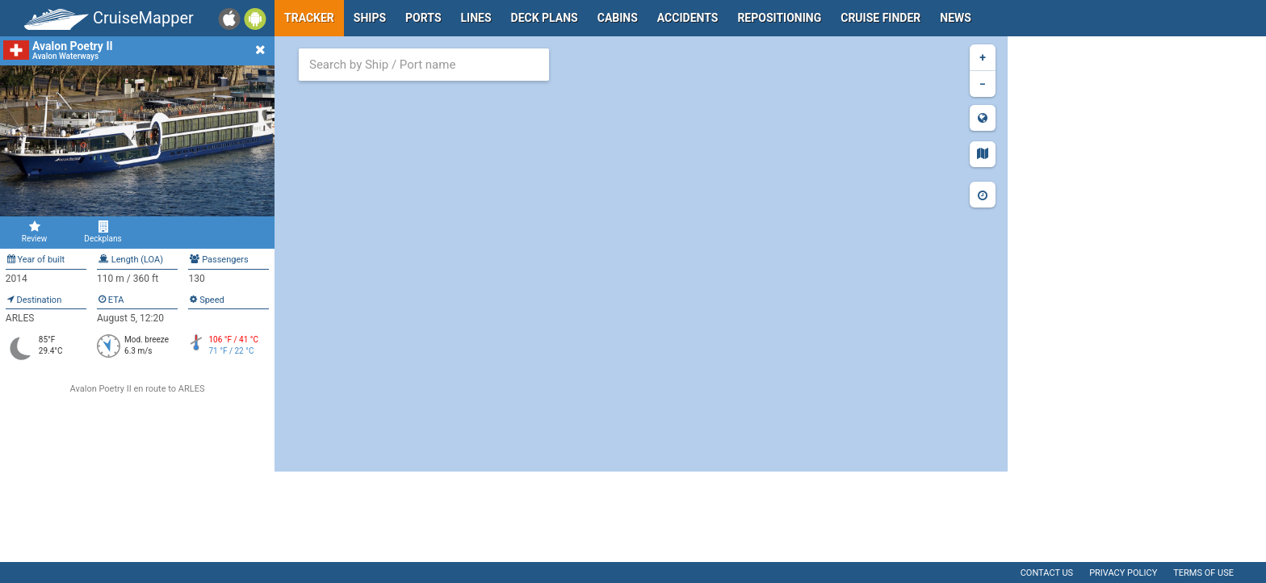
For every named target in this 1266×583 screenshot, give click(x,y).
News (955, 17)
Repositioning (779, 17)
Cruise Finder (880, 17)
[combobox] (424, 64)
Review (34, 231)
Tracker (309, 17)
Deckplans (103, 231)
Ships (370, 17)
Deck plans (544, 17)
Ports (423, 17)
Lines (476, 17)
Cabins (617, 17)
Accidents (688, 17)
